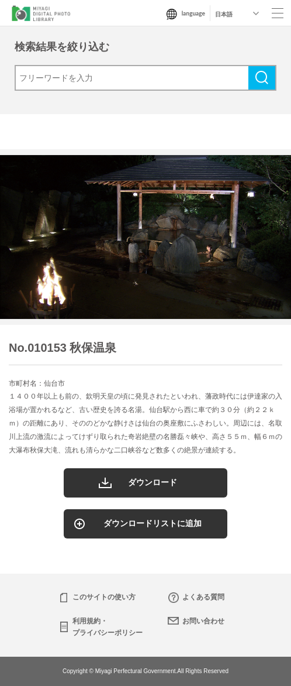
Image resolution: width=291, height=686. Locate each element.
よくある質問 (203, 597)
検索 (261, 78)
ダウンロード (152, 482)
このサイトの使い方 (104, 597)
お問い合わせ (203, 621)
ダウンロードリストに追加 (152, 523)
